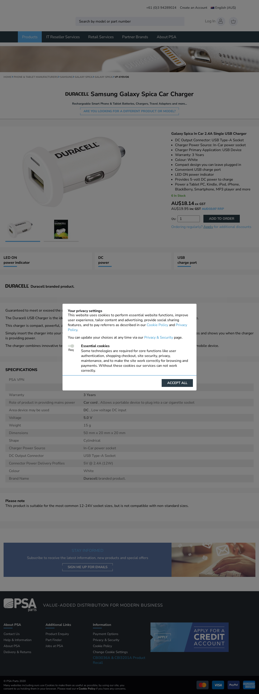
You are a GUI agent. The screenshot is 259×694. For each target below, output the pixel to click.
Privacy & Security (158, 337)
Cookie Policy (157, 325)
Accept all (177, 383)
